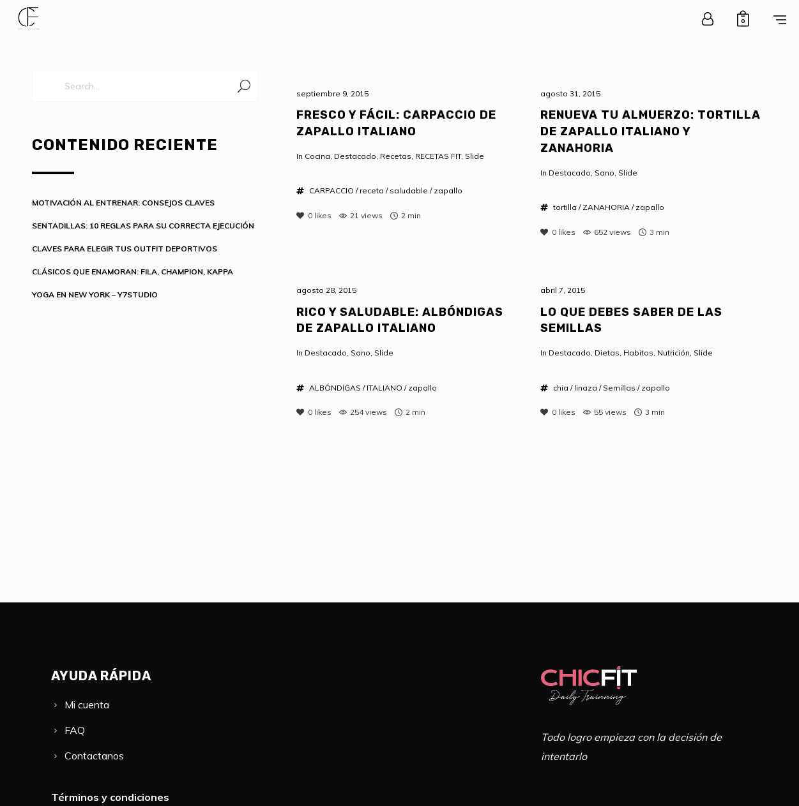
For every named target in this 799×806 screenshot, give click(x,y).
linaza (585, 387)
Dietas (607, 352)
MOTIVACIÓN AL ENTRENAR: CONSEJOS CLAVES (123, 202)
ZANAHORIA (606, 207)
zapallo (448, 190)
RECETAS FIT (438, 156)
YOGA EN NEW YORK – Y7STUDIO (95, 294)
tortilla (565, 207)
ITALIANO (384, 387)
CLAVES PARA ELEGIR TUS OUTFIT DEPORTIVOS (124, 248)
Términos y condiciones (110, 797)
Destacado (355, 156)
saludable (409, 190)
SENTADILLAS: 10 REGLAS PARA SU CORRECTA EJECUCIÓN (143, 225)
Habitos (638, 352)
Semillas (619, 387)
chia (560, 387)
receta (372, 190)
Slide (474, 156)
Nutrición (673, 352)
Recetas (395, 156)
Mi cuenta (87, 704)
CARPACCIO (331, 190)
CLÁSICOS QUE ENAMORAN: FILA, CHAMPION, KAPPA (132, 271)
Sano (604, 172)
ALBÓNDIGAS (335, 387)
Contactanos (94, 755)
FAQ (75, 730)
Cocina (317, 156)
